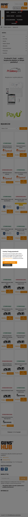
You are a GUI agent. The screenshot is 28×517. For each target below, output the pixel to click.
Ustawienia (7, 265)
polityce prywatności (7, 258)
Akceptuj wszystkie (9, 262)
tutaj (4, 259)
